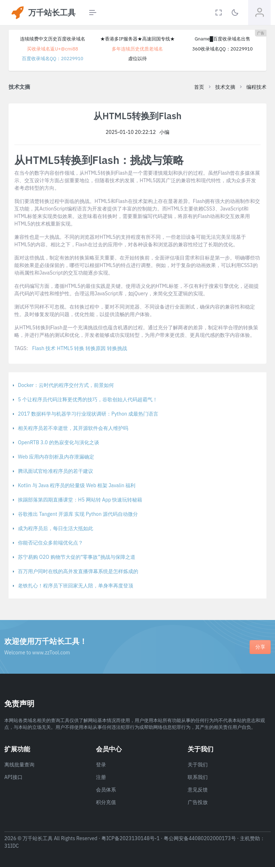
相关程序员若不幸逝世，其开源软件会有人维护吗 (73, 428)
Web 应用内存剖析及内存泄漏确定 (56, 457)
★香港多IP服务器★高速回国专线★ (137, 39)
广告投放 (198, 802)
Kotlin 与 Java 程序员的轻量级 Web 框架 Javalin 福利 (76, 485)
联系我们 (198, 777)
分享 (260, 647)
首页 (199, 87)
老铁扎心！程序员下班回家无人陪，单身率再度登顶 (75, 585)
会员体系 (106, 789)
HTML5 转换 (70, 348)
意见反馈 (198, 789)
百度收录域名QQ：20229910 (52, 58)
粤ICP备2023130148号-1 (130, 838)
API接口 (13, 777)
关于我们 (198, 764)
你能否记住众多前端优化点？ (50, 542)
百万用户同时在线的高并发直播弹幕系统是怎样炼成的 (78, 571)
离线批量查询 (19, 764)
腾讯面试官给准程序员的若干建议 (55, 471)
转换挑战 (117, 348)
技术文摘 (225, 87)
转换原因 (96, 348)
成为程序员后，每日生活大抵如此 (55, 528)
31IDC (11, 846)
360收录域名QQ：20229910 (222, 49)
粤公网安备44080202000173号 (200, 838)
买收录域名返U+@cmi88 (52, 49)
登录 (101, 764)
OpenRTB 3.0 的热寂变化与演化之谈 (58, 442)
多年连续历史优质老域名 (137, 49)
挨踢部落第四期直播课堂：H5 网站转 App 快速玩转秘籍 (80, 500)
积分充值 (106, 802)
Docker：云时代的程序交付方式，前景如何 (66, 385)
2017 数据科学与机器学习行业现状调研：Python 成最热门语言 (88, 414)
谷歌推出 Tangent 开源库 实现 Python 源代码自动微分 (78, 514)
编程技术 (256, 87)
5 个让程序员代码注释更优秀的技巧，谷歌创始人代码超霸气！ (88, 399)
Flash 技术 (44, 348)
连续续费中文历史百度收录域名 (52, 39)
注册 (101, 777)
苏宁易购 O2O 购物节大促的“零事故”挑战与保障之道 (76, 557)
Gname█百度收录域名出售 (222, 39)
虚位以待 (137, 58)
